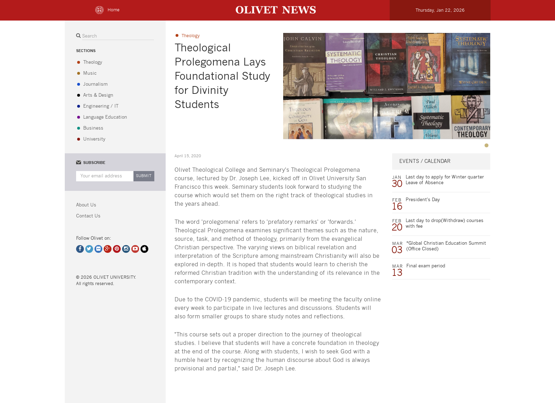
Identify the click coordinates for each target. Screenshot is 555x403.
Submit (143, 176)
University (94, 139)
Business (93, 128)
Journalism (95, 84)
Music (90, 73)
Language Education (105, 117)
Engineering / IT (101, 106)
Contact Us (88, 216)
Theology (92, 62)
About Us (86, 205)
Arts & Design (98, 95)
